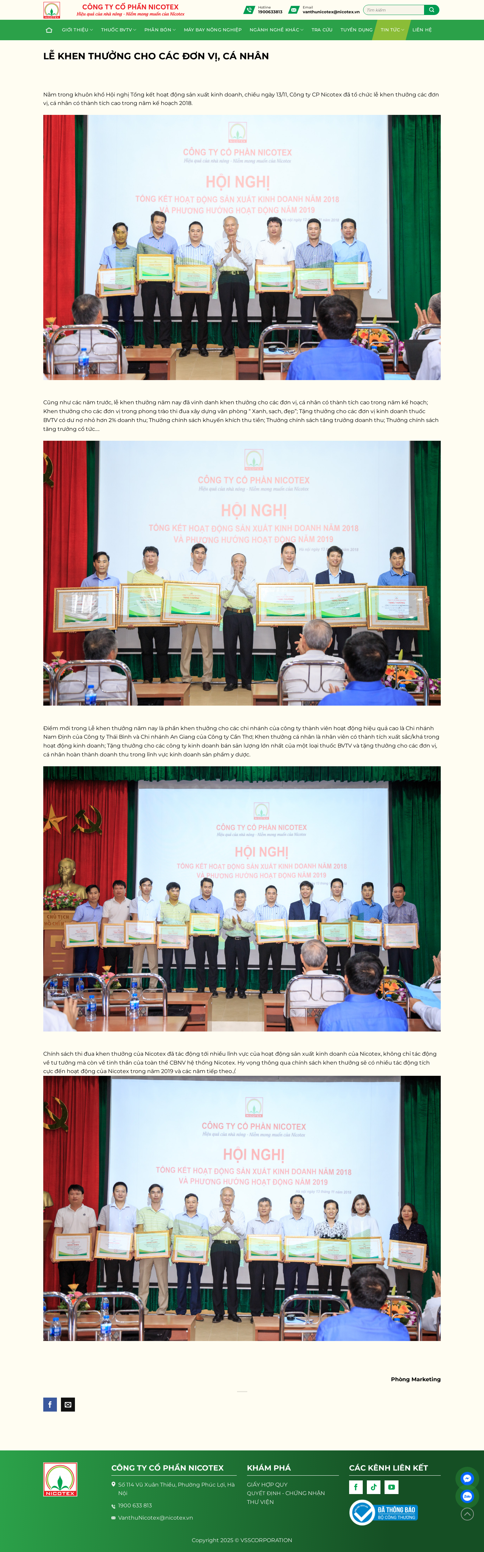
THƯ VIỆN (260, 1501)
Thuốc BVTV (119, 30)
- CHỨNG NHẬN (286, 1493)
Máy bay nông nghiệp (213, 29)
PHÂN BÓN (160, 30)
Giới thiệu (77, 30)
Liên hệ (422, 29)
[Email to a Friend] (68, 1405)
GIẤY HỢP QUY (267, 1484)
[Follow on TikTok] (373, 1487)
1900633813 (270, 11)
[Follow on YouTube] (391, 1487)
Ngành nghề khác (276, 30)
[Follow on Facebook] (356, 1487)
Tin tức (392, 30)
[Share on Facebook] (50, 1405)
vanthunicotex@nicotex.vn (331, 11)
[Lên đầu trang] (467, 1514)
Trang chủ (47, 30)
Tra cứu (322, 29)
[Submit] (431, 10)
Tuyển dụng (357, 29)
